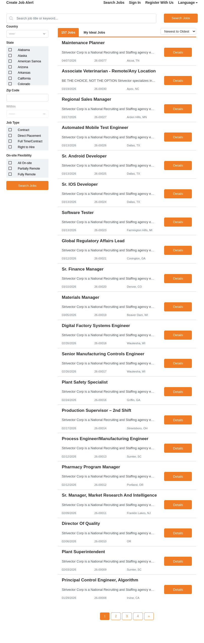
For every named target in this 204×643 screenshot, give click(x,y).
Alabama (24, 50)
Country (12, 26)
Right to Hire (26, 147)
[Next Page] (149, 616)
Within (11, 106)
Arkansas (24, 72)
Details (178, 52)
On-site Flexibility (19, 155)
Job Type (12, 122)
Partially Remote (29, 168)
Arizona (23, 67)
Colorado (24, 84)
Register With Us (159, 3)
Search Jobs (113, 3)
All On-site (25, 163)
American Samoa (29, 61)
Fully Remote (27, 174)
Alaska (22, 56)
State (10, 42)
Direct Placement (29, 136)
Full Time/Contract (30, 141)
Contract (23, 130)
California (24, 78)
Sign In (135, 3)
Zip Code (12, 90)
